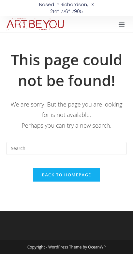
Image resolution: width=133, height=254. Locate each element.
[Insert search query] (66, 148)
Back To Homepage (66, 175)
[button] (121, 24)
